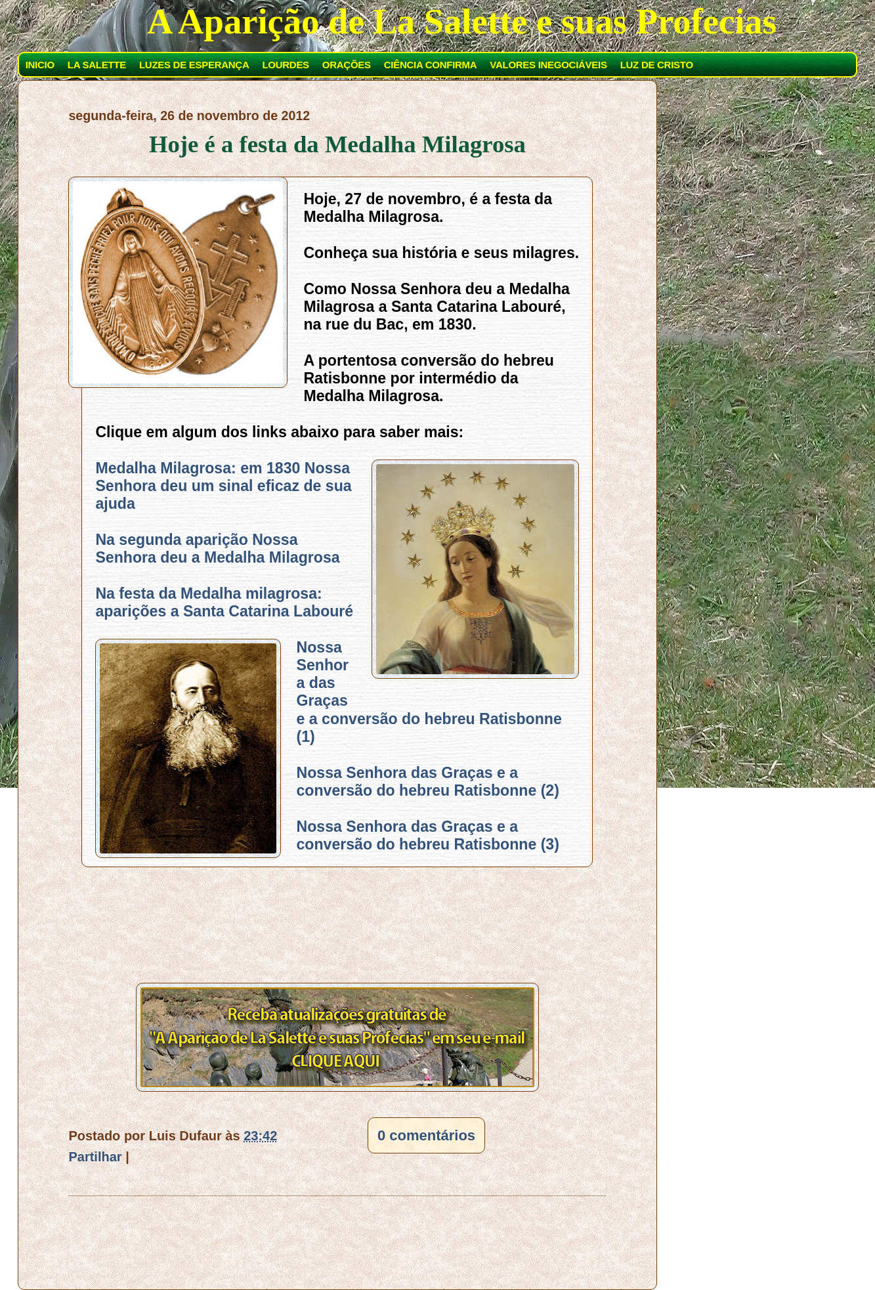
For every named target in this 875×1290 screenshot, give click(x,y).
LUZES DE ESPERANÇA (194, 64)
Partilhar (94, 1157)
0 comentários (426, 1135)
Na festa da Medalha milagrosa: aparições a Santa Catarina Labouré (224, 602)
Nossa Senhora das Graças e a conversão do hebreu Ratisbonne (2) (428, 781)
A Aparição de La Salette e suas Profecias (462, 21)
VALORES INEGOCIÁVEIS (548, 64)
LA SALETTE (97, 64)
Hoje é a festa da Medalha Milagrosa (337, 144)
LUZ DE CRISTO (656, 64)
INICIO (40, 64)
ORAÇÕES (346, 64)
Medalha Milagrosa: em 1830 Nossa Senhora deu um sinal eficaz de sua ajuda (223, 486)
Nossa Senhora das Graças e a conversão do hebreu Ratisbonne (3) (428, 835)
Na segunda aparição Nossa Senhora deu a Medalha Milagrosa (217, 548)
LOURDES (285, 64)
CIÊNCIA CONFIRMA (430, 64)
